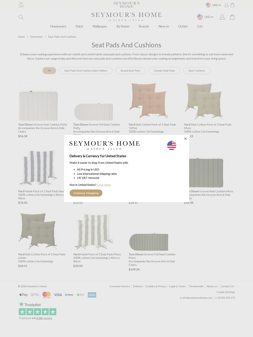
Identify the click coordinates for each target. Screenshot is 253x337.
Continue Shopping (86, 193)
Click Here (104, 184)
